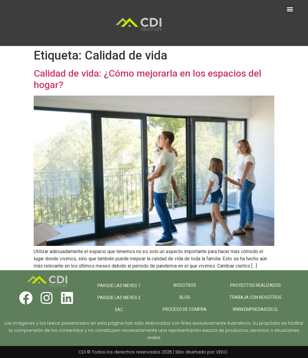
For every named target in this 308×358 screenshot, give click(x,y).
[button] (290, 9)
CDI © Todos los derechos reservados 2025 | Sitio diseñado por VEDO (153, 352)
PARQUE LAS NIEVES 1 (118, 285)
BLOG (185, 297)
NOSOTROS (185, 285)
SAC (119, 309)
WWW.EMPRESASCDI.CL (255, 309)
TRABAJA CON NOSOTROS (255, 297)
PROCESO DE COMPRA (185, 309)
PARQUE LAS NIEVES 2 (118, 297)
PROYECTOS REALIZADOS (255, 285)
